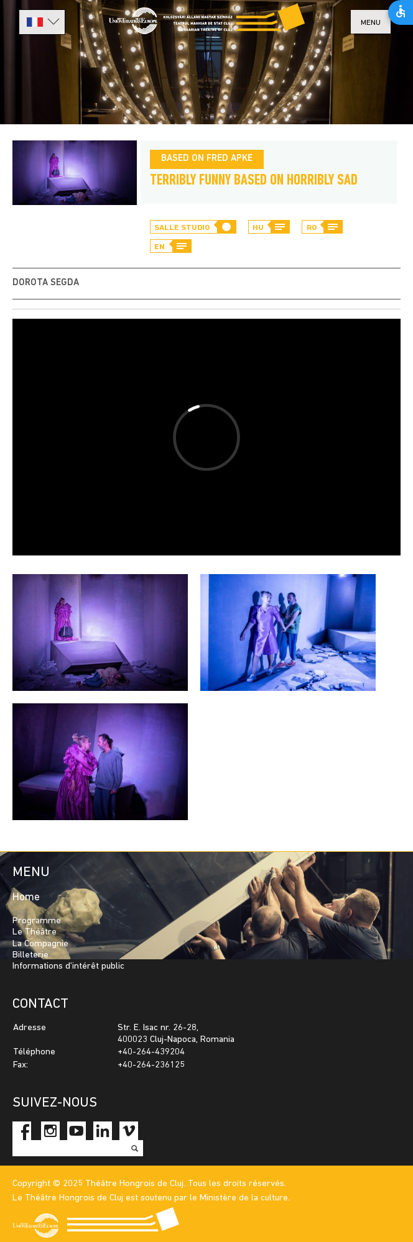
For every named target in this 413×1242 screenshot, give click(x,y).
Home (26, 897)
